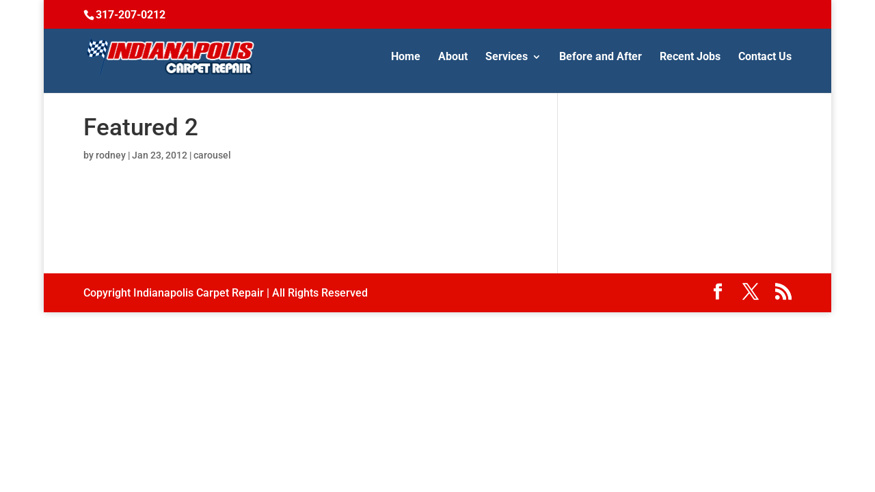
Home (405, 57)
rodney (111, 155)
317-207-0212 (130, 14)
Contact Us (765, 57)
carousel (212, 155)
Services (506, 57)
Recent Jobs (690, 57)
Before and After (600, 57)
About (453, 57)
